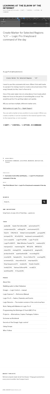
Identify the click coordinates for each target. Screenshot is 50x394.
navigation (39, 160)
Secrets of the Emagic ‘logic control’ (15, 322)
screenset (8, 260)
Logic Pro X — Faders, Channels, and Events (18, 298)
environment (33, 229)
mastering (20, 247)
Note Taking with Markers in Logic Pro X (17, 306)
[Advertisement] (25, 55)
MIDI (38, 247)
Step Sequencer (11, 264)
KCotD (19, 236)
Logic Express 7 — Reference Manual (16, 294)
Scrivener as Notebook (11, 318)
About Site (6, 282)
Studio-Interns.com (15, 390)
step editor (21, 260)
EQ (6, 233)
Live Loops (9, 240)
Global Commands (27, 233)
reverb (7, 257)
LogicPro (21, 240)
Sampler (17, 257)
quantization (21, 253)
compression (10, 229)
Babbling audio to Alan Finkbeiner (14, 286)
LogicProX (23, 160)
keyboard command (12, 160)
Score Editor (29, 257)
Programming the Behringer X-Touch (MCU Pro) (19, 310)
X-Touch (19, 271)
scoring (41, 257)
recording (34, 253)
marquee (8, 247)
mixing (17, 250)
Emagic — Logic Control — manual (15, 290)
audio (7, 226)
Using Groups (7, 326)
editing (21, 229)
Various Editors (20, 267)
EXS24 (14, 233)
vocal (32, 267)
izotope (8, 236)
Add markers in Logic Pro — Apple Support (17, 108)
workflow (8, 271)
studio (23, 264)
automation (34, 226)
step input (33, 260)
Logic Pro (33, 240)
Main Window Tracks (25, 243)
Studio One (34, 264)
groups (41, 233)
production (9, 253)
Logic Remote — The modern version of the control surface (24, 302)
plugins (38, 250)
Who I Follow (7, 330)
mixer (7, 250)
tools (7, 162)
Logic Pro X (9, 158)
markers (31, 160)
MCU (30, 247)
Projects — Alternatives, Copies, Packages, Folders (21, 314)
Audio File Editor (19, 226)
